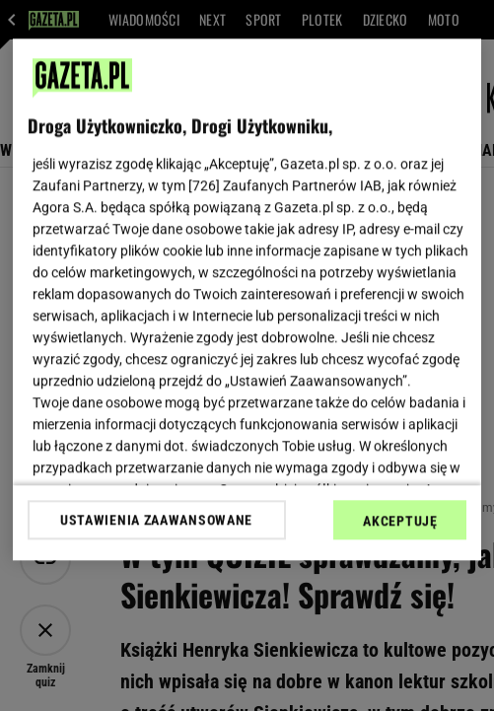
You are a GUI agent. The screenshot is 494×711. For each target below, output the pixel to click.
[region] (247, 299)
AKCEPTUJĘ (400, 521)
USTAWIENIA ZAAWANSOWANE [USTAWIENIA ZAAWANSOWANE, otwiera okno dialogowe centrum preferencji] (156, 520)
